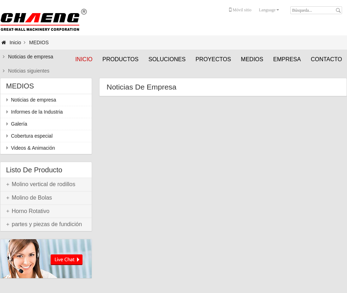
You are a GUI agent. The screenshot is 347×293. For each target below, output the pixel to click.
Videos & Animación (33, 148)
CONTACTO (326, 59)
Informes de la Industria (37, 112)
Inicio (83, 59)
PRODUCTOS (120, 59)
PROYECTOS (213, 59)
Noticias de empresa (30, 56)
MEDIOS (252, 59)
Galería (19, 124)
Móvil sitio (240, 9)
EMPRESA (287, 59)
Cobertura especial (32, 136)
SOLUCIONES (167, 59)
